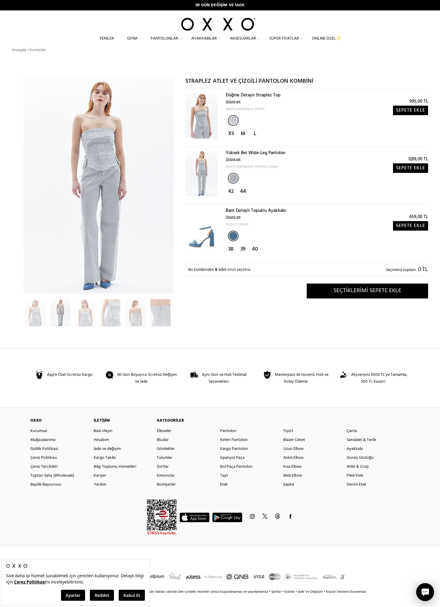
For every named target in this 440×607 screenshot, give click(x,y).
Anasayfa (19, 61)
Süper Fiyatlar (284, 43)
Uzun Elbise (293, 459)
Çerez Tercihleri (43, 477)
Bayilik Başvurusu (45, 495)
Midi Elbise (292, 486)
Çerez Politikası (43, 468)
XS (231, 144)
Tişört (288, 441)
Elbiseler (164, 441)
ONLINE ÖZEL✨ (326, 43)
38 (231, 260)
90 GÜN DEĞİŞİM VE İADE (220, 5)
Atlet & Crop (358, 477)
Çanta (352, 441)
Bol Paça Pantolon (236, 477)
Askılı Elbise (293, 468)
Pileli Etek (355, 486)
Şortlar (163, 477)
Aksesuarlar (243, 43)
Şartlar (276, 603)
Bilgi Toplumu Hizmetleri (115, 477)
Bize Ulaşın (103, 441)
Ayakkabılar (204, 43)
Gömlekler (166, 459)
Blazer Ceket (294, 450)
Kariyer (100, 486)
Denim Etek (357, 495)
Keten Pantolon (234, 450)
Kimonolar (166, 486)
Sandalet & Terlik (361, 450)
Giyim (132, 43)
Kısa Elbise (292, 477)
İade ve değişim (107, 459)
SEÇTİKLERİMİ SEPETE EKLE (367, 301)
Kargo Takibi (105, 468)
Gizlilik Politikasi (44, 459)
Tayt (224, 486)
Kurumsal (38, 441)
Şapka (288, 495)
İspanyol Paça (232, 468)
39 (242, 260)
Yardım (100, 495)
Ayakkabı (355, 459)
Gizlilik (289, 603)
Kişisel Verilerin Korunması (346, 603)
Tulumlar (164, 468)
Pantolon (228, 441)
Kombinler (37, 61)
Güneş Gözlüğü (360, 468)
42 (231, 202)
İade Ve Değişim (310, 603)
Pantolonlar (164, 43)
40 (255, 260)
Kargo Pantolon (234, 459)
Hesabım (101, 450)
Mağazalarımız (43, 450)
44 (243, 202)
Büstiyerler (166, 495)
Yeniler (106, 43)
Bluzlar (163, 450)
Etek (224, 495)
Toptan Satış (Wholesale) (52, 486)
